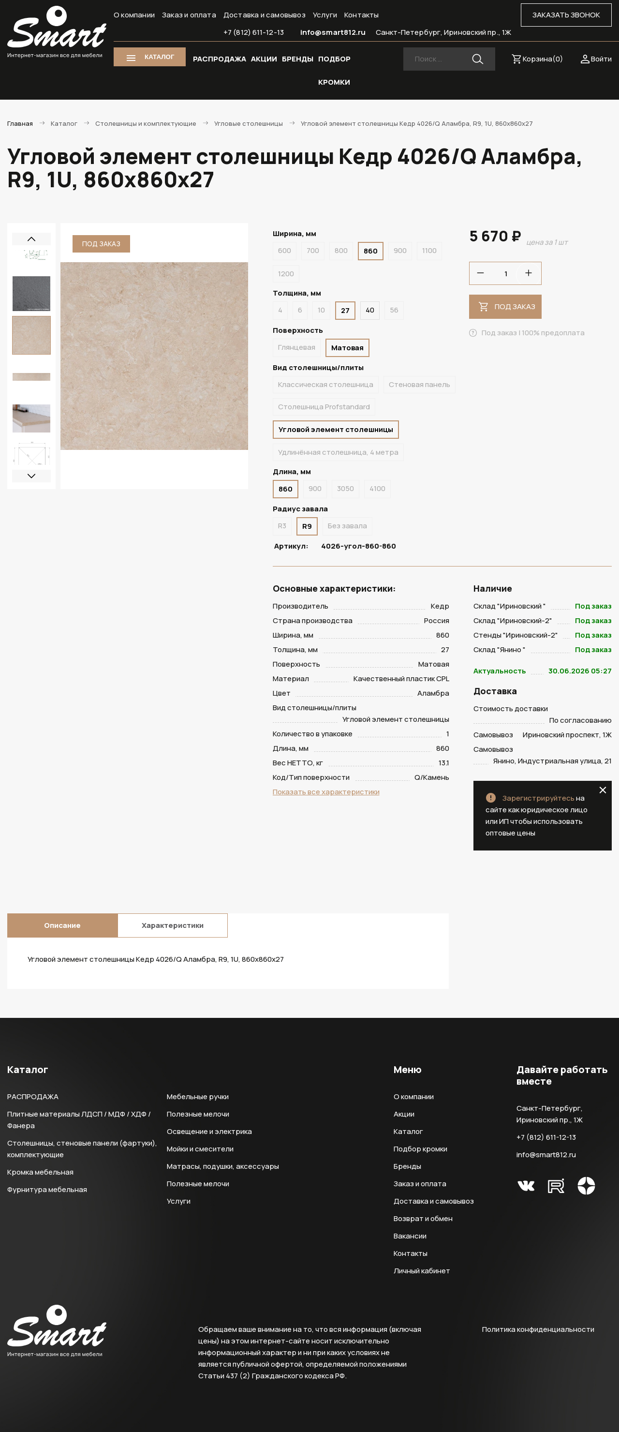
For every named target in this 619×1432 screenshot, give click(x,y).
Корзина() (543, 59)
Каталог (408, 1131)
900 (400, 250)
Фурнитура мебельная (47, 1189)
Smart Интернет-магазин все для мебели (56, 32)
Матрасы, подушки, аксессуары (223, 1166)
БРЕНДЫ (297, 59)
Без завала (347, 526)
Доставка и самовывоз (264, 15)
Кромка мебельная (40, 1172)
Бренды (407, 1166)
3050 (345, 488)
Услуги (325, 15)
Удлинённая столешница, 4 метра (338, 452)
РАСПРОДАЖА (219, 59)
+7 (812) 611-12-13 (253, 32)
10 (321, 310)
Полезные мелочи (198, 1114)
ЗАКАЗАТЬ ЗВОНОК (566, 15)
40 (370, 310)
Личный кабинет (422, 1271)
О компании (134, 15)
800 (341, 250)
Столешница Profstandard (324, 407)
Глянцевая (296, 347)
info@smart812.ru (333, 32)
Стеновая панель (419, 384)
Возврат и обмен (423, 1218)
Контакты (361, 15)
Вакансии (410, 1236)
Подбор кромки (420, 1149)
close (602, 790)
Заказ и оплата (189, 15)
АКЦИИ (264, 59)
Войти (601, 59)
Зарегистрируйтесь (538, 798)
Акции (404, 1114)
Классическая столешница (325, 384)
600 (284, 250)
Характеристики (173, 925)
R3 (282, 526)
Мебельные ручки (198, 1096)
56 (394, 310)
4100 (377, 488)
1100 (429, 250)
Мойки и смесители (200, 1149)
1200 (286, 273)
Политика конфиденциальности (538, 1329)
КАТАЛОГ (159, 56)
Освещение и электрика (209, 1131)
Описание (62, 925)
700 (313, 250)
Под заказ (515, 306)
